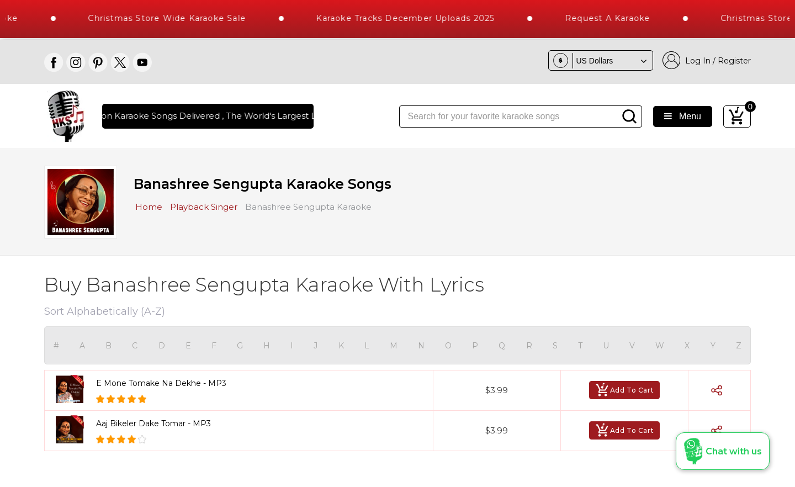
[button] (723, 451)
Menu (682, 116)
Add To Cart (624, 390)
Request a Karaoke (616, 18)
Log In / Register (706, 60)
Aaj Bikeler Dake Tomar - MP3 (153, 423)
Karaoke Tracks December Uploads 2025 (415, 18)
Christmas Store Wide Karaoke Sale (176, 18)
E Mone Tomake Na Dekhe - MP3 (161, 383)
